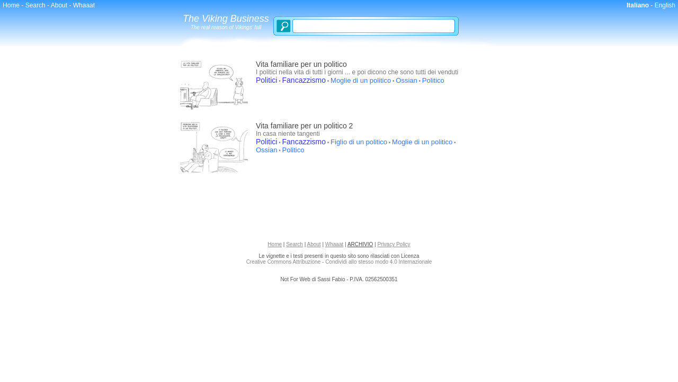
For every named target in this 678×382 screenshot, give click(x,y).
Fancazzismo (304, 80)
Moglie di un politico (361, 80)
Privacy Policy (393, 244)
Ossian (406, 80)
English (665, 5)
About (59, 5)
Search (35, 5)
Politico (433, 80)
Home (11, 5)
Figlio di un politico (359, 142)
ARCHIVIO (360, 244)
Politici (266, 80)
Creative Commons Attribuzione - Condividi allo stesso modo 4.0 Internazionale (339, 262)
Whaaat (84, 5)
